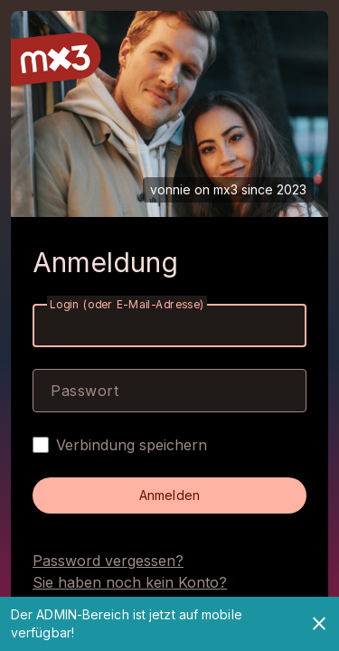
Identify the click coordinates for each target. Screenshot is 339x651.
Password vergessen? (108, 561)
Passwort (84, 391)
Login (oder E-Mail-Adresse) (127, 304)
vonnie (170, 189)
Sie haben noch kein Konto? (130, 582)
